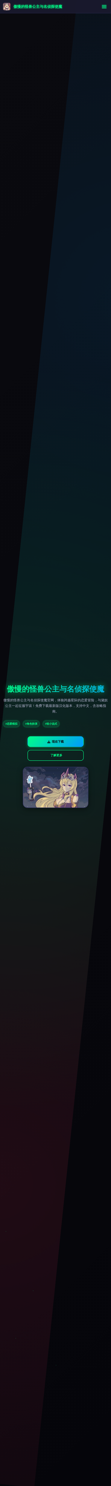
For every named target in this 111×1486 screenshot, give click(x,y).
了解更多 (56, 755)
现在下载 (55, 741)
